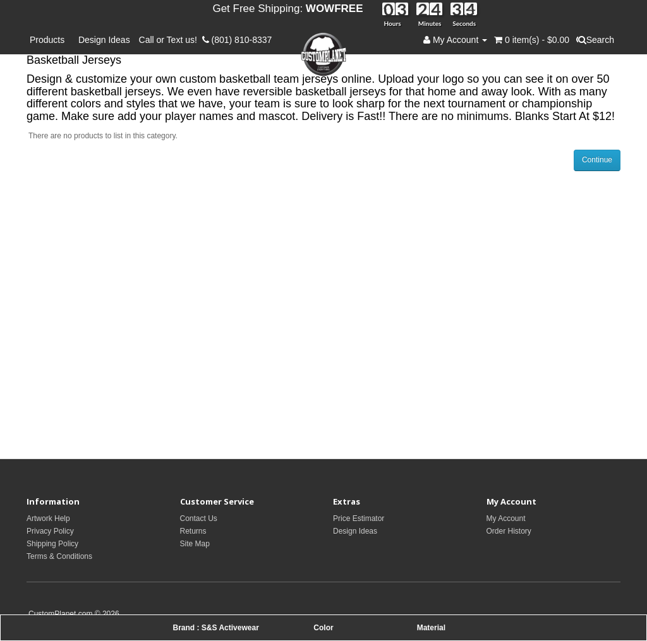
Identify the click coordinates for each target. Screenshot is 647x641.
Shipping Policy (52, 543)
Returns (193, 531)
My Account (506, 518)
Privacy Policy (50, 531)
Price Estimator (358, 518)
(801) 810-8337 (237, 40)
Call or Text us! (170, 40)
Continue (597, 159)
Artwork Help (48, 518)
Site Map (195, 543)
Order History (509, 531)
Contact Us (198, 518)
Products (50, 40)
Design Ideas (104, 40)
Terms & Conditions (59, 556)
